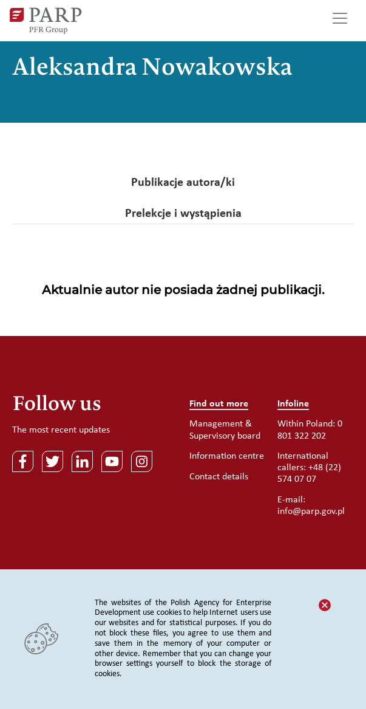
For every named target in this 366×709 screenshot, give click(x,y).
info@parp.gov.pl (311, 511)
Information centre (226, 456)
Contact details (218, 477)
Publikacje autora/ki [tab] (183, 183)
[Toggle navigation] (340, 20)
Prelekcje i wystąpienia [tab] (183, 214)
